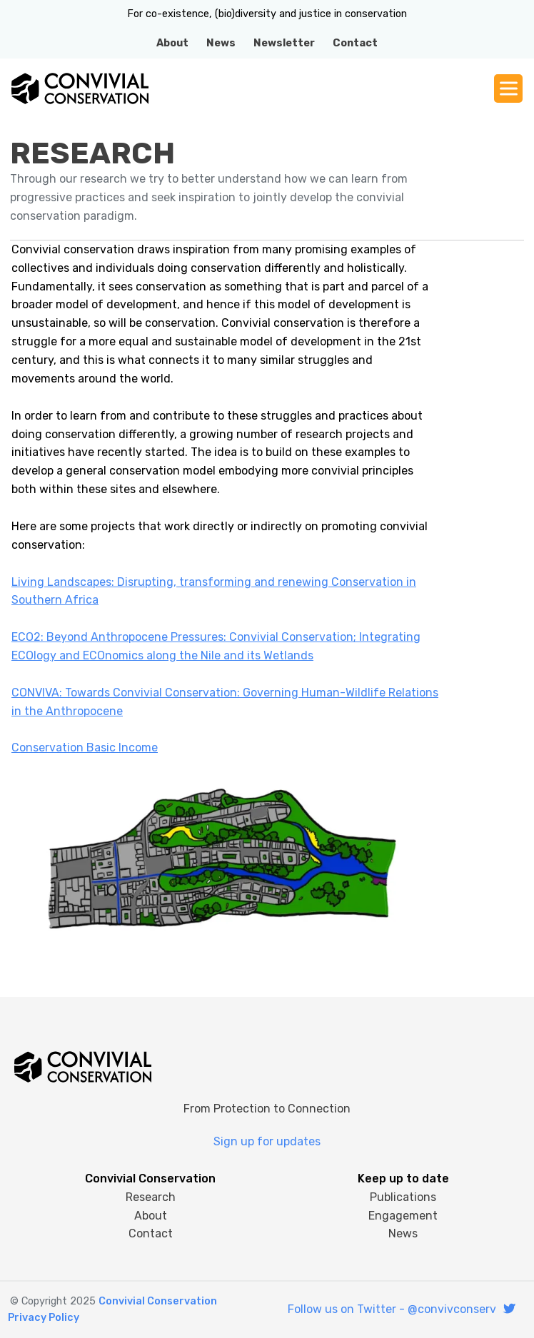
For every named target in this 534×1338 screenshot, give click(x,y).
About (172, 43)
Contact (355, 43)
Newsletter (284, 43)
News (221, 43)
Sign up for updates (267, 1141)
